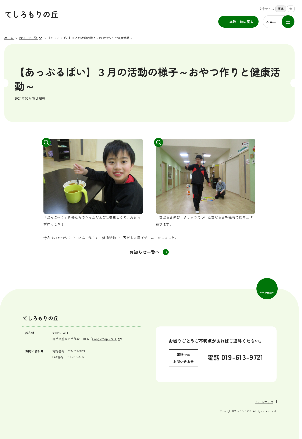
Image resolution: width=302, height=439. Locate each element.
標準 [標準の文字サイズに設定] (281, 9)
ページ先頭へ (267, 292)
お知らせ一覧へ (144, 252)
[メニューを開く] (279, 21)
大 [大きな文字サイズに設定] (290, 9)
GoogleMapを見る (104, 339)
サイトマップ (264, 402)
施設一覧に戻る (241, 21)
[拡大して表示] (93, 176)
